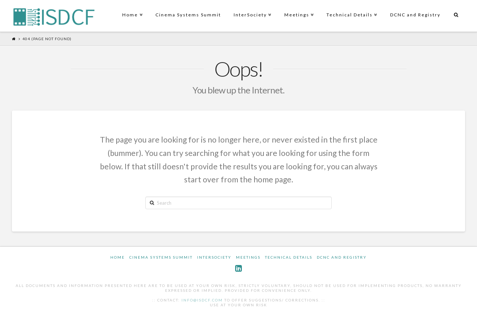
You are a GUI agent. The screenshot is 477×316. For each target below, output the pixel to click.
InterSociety (252, 8)
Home (131, 8)
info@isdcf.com (202, 300)
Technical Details (351, 8)
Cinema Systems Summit (188, 14)
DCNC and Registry (415, 14)
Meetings (298, 8)
